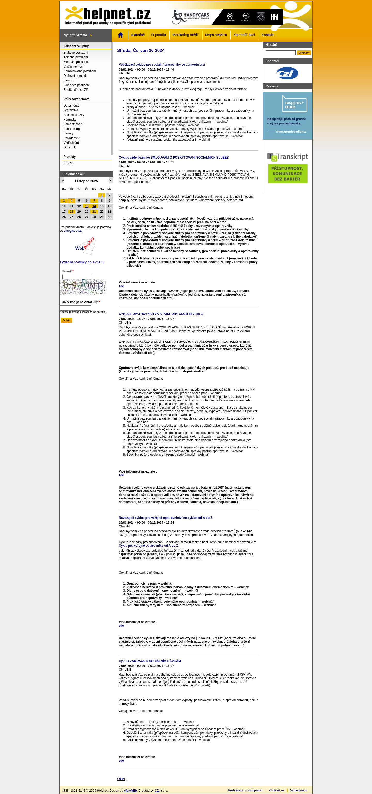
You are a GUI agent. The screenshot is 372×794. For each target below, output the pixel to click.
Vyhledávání (298, 790)
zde (121, 286)
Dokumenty (71, 105)
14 (94, 206)
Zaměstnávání (73, 124)
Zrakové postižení (76, 52)
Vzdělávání (71, 143)
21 (94, 211)
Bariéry (68, 133)
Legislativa (71, 110)
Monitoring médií (185, 35)
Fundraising (72, 129)
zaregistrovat (73, 231)
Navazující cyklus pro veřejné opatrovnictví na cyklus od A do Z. (166, 518)
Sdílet (121, 779)
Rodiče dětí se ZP (76, 90)
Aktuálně (138, 35)
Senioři (68, 80)
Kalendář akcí (244, 35)
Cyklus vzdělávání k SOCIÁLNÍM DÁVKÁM (150, 661)
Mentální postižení (76, 62)
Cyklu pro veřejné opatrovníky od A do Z (148, 546)
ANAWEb (130, 790)
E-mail (68, 271)
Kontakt (267, 35)
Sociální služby (74, 115)
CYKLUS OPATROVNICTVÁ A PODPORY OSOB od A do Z (161, 314)
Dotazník (70, 147)
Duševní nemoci (75, 76)
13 (86, 206)
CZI (156, 790)
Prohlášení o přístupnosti (245, 790)
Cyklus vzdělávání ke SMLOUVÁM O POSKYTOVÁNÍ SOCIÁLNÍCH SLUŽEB (174, 157)
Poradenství (72, 138)
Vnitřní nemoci (73, 66)
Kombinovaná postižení (80, 71)
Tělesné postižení (76, 57)
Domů (120, 35)
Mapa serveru (216, 35)
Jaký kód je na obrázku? (81, 302)
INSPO (68, 163)
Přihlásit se (276, 790)
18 (71, 211)
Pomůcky (70, 119)
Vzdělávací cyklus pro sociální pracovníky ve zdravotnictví (162, 64)
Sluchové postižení (77, 85)
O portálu (158, 35)
